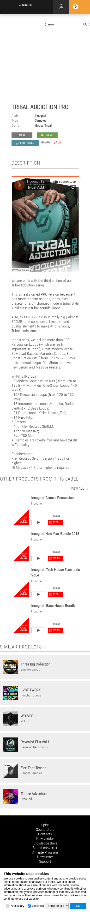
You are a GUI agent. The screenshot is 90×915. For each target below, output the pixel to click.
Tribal (48, 125)
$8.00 (55, 522)
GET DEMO (47, 135)
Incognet (40, 116)
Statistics (38, 906)
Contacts (45, 834)
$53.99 (56, 630)
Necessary (17, 906)
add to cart (28, 143)
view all (77, 488)
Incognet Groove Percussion (52, 497)
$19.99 (56, 558)
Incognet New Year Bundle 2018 (55, 533)
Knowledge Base (45, 843)
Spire (45, 825)
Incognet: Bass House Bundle (53, 605)
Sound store (45, 829)
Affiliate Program (45, 852)
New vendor (45, 838)
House (39, 125)
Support (45, 861)
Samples (40, 120)
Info (22, 135)
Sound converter (45, 847)
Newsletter (45, 857)
